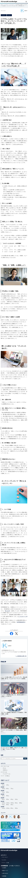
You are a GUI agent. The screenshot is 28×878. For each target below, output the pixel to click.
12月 (3, 802)
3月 (12, 804)
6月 (7, 792)
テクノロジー (5, 766)
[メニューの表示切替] (26, 1)
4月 (12, 799)
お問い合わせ (5, 873)
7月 (12, 788)
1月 (7, 785)
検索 (25, 758)
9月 (3, 795)
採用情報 (4, 876)
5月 (7, 799)
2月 (3, 785)
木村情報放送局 (20, 622)
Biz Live (7, 610)
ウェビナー (12, 4)
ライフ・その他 (5, 775)
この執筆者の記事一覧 (21, 656)
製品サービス (5, 870)
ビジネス (6, 4)
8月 (7, 788)
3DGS (5, 770)
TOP (2, 4)
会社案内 (4, 867)
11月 (7, 802)
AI (4, 768)
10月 (3, 788)
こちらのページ (22, 616)
